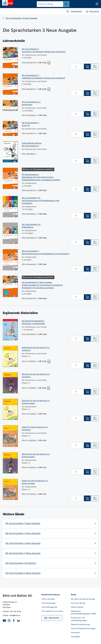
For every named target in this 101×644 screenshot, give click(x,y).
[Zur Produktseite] (10, 57)
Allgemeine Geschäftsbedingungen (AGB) (83, 612)
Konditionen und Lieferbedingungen (79, 619)
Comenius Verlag (78, 603)
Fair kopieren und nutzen (52, 611)
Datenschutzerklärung (80, 624)
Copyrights (75, 636)
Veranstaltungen (49, 603)
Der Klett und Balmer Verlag (83, 599)
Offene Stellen (77, 607)
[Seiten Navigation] (97, 4)
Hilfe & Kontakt (48, 599)
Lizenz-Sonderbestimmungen (83, 628)
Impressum (75, 632)
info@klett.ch (14, 615)
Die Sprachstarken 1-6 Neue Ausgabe (21, 18)
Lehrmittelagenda (49, 607)
